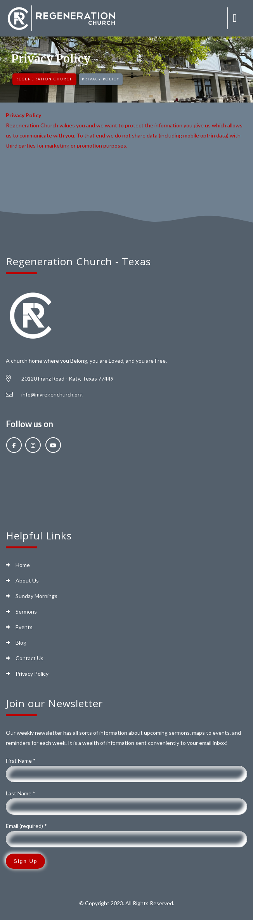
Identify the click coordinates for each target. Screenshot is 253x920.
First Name (21, 760)
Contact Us (29, 658)
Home (23, 565)
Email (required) (26, 826)
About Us (27, 580)
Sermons (26, 611)
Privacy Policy (32, 673)
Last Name (20, 793)
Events (24, 627)
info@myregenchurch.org (52, 394)
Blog (21, 642)
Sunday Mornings (36, 596)
